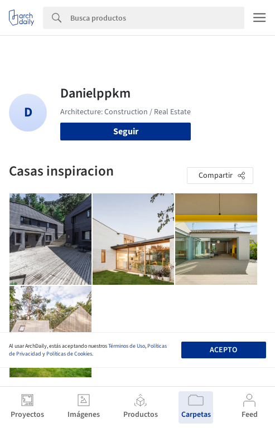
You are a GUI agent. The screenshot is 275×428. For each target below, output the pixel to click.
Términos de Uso (126, 346)
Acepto (223, 350)
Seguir (125, 131)
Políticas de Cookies (69, 354)
